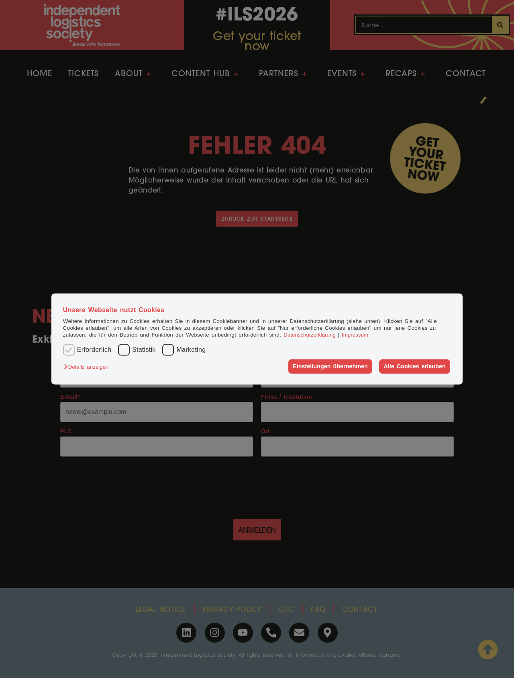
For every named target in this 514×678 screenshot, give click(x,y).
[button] (88, 366)
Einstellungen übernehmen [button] (330, 366)
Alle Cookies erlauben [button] (414, 366)
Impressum (355, 335)
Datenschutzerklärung (310, 335)
